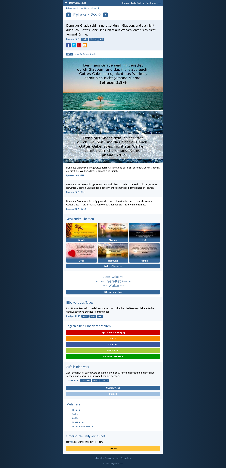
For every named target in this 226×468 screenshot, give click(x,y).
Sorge (93, 316)
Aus (122, 276)
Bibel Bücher (84, 8)
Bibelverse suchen (113, 292)
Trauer (84, 316)
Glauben (93, 39)
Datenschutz (126, 458)
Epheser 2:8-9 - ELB (75, 175)
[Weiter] (105, 15)
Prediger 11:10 (73, 316)
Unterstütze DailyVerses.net (85, 436)
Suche (75, 414)
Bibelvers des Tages (79, 302)
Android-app (113, 350)
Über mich (99, 458)
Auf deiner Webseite (113, 356)
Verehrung (85, 380)
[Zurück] (68, 15)
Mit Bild (113, 394)
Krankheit (104, 380)
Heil (101, 39)
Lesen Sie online (86, 54)
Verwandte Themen (80, 219)
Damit (104, 285)
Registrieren (151, 3)
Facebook (112, 344)
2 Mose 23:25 (72, 380)
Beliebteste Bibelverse (82, 426)
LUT (69, 54)
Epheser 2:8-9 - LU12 (76, 209)
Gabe (115, 277)
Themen (125, 3)
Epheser (94, 8)
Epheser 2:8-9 (72, 39)
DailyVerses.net (72, 8)
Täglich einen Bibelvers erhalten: (89, 326)
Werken (114, 286)
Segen (95, 380)
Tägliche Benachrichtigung (113, 332)
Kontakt (116, 458)
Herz (100, 316)
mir (71, 441)
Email (113, 338)
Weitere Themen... (113, 266)
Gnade (84, 39)
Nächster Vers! (113, 387)
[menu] (160, 4)
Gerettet (114, 281)
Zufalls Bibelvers (137, 3)
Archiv (75, 418)
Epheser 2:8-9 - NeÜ (75, 192)
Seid (122, 285)
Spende (112, 448)
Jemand (100, 281)
